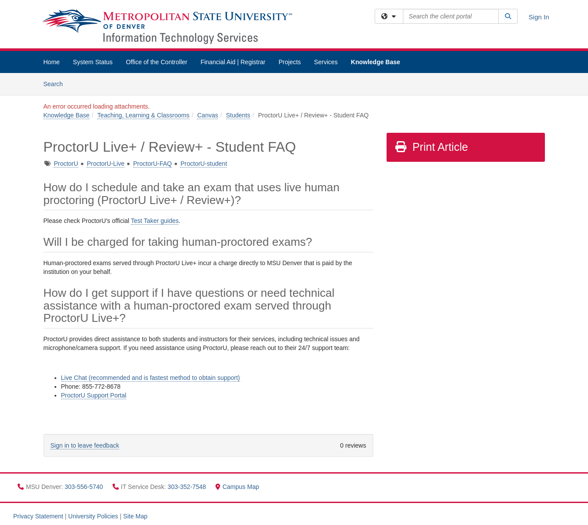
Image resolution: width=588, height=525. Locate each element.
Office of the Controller (156, 62)
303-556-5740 (85, 486)
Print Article (431, 147)
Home (52, 62)
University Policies (93, 516)
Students (238, 115)
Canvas (207, 115)
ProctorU (66, 163)
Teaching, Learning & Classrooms (143, 115)
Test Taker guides (155, 220)
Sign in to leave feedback (85, 445)
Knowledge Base (375, 62)
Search (56, 83)
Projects (290, 62)
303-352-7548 (188, 486)
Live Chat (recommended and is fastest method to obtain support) (150, 377)
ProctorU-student (203, 163)
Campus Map (237, 486)
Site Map (135, 516)
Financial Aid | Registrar (233, 62)
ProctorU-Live (105, 163)
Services (326, 62)
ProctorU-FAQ (152, 163)
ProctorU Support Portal (94, 395)
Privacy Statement (38, 516)
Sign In (539, 17)
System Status (93, 62)
